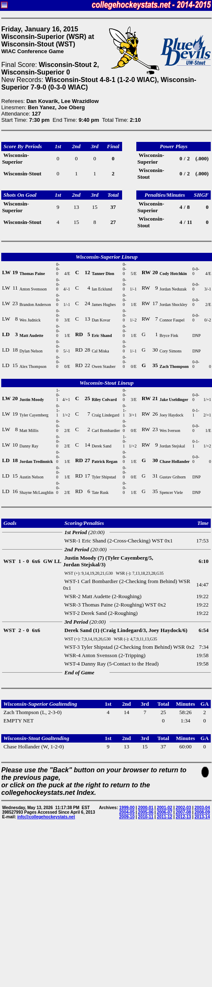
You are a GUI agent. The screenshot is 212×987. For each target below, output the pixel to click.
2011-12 (164, 817)
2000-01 (145, 807)
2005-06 (145, 812)
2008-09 (202, 812)
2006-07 (164, 812)
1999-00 (127, 807)
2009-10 (127, 817)
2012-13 (183, 817)
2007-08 (183, 812)
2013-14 (202, 817)
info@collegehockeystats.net (46, 817)
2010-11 (145, 817)
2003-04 (202, 807)
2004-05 (127, 812)
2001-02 (164, 807)
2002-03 (183, 807)
